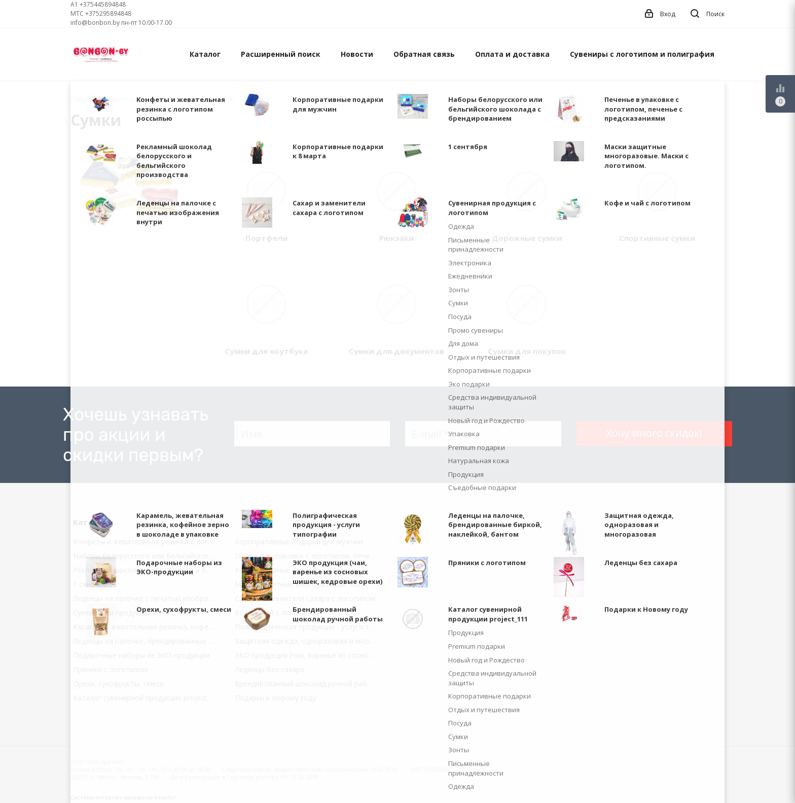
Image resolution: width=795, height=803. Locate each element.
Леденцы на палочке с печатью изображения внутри (146, 598)
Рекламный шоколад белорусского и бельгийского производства (146, 570)
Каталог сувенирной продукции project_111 (146, 698)
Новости (357, 54)
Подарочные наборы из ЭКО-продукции (141, 655)
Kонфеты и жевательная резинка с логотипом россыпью (146, 541)
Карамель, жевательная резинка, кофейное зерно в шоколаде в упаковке (146, 627)
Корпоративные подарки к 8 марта (295, 570)
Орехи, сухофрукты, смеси (118, 683)
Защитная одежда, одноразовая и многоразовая (308, 641)
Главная (82, 99)
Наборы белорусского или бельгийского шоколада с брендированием (146, 556)
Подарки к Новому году (275, 698)
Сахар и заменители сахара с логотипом (305, 598)
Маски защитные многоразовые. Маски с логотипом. (308, 584)
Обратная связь (424, 54)
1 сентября (92, 584)
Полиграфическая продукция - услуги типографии (308, 627)
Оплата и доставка (512, 54)
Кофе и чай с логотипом (277, 612)
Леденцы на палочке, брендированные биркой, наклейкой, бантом (146, 641)
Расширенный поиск (280, 54)
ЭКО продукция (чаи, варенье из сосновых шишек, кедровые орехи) (308, 655)
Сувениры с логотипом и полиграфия (642, 54)
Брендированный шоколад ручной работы (308, 683)
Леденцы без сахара (269, 669)
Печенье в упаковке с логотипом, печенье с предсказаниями (308, 556)
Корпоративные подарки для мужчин (299, 541)
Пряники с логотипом (110, 669)
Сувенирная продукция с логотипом (135, 612)
